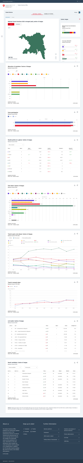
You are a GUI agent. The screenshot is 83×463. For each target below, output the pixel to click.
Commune (18, 24)
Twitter (33, 429)
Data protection (11, 461)
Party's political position (26, 237)
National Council (37, 13)
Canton (11, 24)
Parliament (51, 432)
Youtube (26, 431)
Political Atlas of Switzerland (51, 440)
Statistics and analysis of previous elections (72, 429)
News (25, 434)
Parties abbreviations (72, 434)
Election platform (51, 429)
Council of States (48, 13)
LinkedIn (33, 431)
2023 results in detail (51, 436)
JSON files (72, 441)
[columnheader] (13, 148)
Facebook (26, 429)
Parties (10, 237)
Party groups (17, 237)
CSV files (72, 438)
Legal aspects (5, 461)
